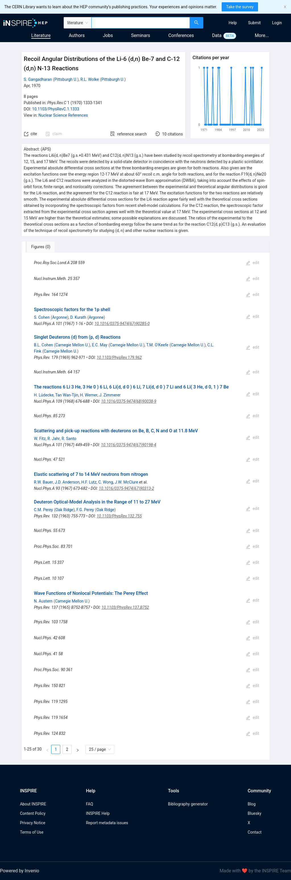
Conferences (181, 35)
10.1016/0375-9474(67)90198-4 (128, 445)
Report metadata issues (107, 823)
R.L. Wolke (89, 79)
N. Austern (43, 601)
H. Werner (88, 395)
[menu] (248, 23)
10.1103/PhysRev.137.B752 (125, 607)
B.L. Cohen (43, 345)
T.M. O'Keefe (157, 345)
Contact (254, 832)
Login (277, 22)
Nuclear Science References (63, 115)
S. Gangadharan (38, 79)
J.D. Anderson (67, 482)
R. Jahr (53, 438)
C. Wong (105, 482)
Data (216, 35)
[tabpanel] (145, 506)
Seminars (140, 35)
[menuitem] (233, 23)
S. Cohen (41, 317)
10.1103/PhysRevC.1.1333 (55, 109)
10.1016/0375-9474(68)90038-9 (128, 401)
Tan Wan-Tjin (66, 395)
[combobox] (141, 22)
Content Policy (32, 813)
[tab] (40, 247)
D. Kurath (78, 317)
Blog (251, 804)
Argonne (59, 317)
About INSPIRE (33, 804)
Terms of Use (31, 832)
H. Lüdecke (43, 395)
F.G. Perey (85, 509)
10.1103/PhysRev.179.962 (119, 357)
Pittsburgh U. (65, 79)
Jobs (108, 35)
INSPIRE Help (97, 813)
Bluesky (254, 813)
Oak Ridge (64, 509)
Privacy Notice (32, 823)
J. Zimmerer (109, 395)
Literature (41, 35)
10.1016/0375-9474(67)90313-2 (126, 488)
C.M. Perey (43, 509)
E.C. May (99, 345)
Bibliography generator (188, 804)
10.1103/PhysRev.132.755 (119, 516)
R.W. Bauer (43, 482)
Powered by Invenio (19, 870)
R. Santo (69, 438)
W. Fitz (39, 438)
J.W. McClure (126, 482)
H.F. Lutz (88, 482)
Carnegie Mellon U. (72, 345)
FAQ (89, 804)
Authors (77, 35)
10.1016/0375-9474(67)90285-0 (121, 323)
